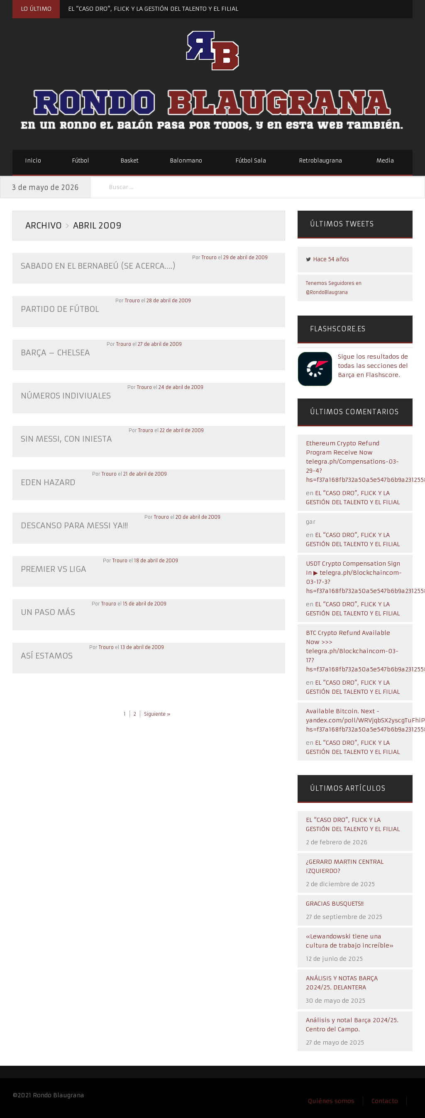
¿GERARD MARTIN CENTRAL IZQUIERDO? (344, 866)
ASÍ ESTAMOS (45, 646)
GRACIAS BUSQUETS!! (335, 903)
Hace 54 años (331, 259)
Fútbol (80, 160)
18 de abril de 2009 (151, 554)
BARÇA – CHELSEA (52, 350)
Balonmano (186, 160)
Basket (129, 160)
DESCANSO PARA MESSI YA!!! (70, 519)
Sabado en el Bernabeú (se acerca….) (92, 265)
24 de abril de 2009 (175, 384)
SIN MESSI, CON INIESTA (63, 435)
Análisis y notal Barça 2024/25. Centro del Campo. (352, 1024)
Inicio (33, 160)
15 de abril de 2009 (140, 596)
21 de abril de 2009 (141, 469)
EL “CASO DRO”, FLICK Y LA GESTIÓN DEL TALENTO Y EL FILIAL (153, 8)
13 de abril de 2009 (139, 638)
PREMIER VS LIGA (51, 561)
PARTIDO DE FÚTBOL (57, 308)
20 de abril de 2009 (190, 511)
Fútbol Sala (250, 160)
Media (385, 160)
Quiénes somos (331, 1101)
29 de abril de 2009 (232, 257)
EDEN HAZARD (46, 477)
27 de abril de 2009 (154, 342)
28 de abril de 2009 (164, 300)
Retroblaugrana (320, 160)
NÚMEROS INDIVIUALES (63, 392)
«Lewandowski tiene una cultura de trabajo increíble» (349, 941)
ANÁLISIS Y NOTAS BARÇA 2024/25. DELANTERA (342, 983)
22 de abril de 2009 (176, 427)
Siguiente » (157, 704)
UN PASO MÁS (46, 604)
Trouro (196, 257)
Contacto (384, 1101)
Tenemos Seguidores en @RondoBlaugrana (333, 287)
